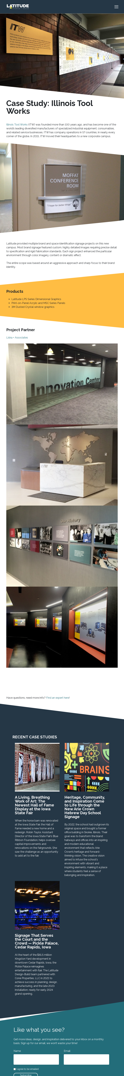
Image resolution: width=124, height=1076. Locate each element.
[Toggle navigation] (118, 7)
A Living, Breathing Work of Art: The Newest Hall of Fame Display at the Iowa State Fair (34, 805)
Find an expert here (57, 697)
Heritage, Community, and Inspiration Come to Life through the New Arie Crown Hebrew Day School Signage (84, 807)
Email (67, 1050)
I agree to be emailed (27, 1069)
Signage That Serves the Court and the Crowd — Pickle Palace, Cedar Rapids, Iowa (37, 941)
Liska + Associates (17, 337)
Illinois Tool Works (17, 124)
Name (17, 1050)
